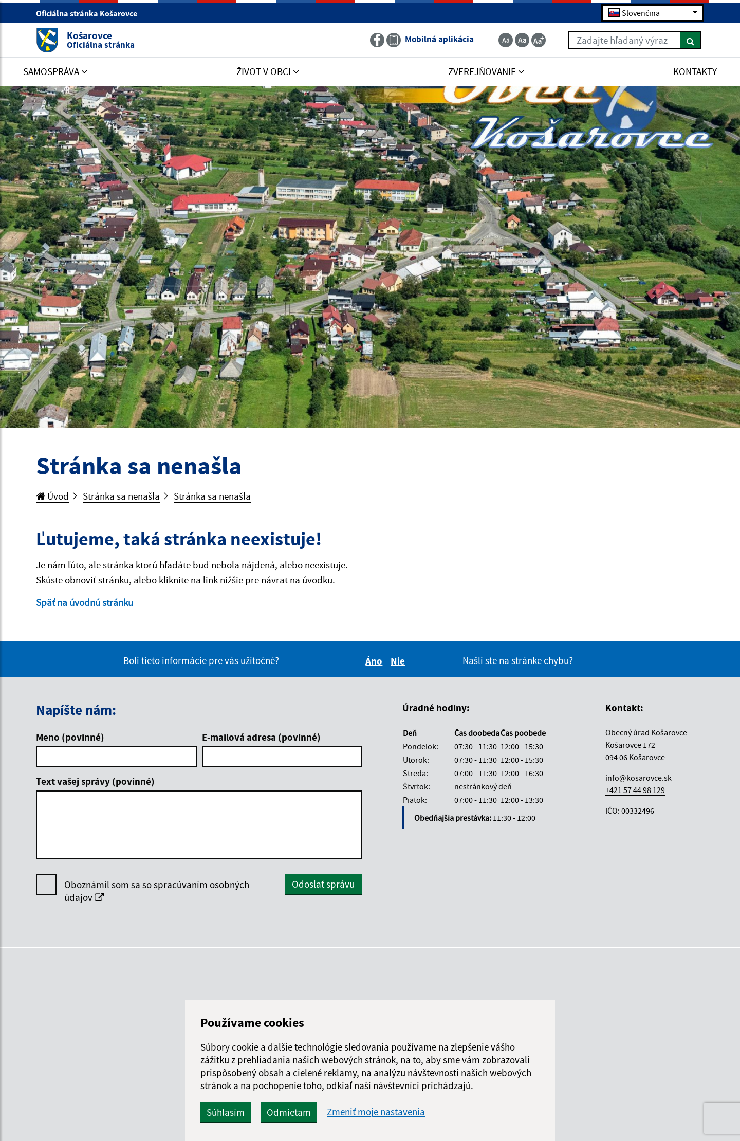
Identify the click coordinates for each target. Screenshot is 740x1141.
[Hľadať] (690, 40)
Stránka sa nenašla (121, 496)
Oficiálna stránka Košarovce (91, 13)
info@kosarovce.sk (638, 777)
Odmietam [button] (289, 1112)
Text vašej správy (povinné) (95, 781)
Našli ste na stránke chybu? (517, 660)
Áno (375, 661)
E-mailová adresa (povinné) (261, 737)
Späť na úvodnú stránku (84, 602)
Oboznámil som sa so (156, 891)
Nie (399, 661)
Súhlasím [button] (226, 1112)
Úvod (52, 496)
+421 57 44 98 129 (635, 790)
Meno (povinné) (70, 737)
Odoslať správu (323, 884)
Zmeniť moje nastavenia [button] (376, 1112)
